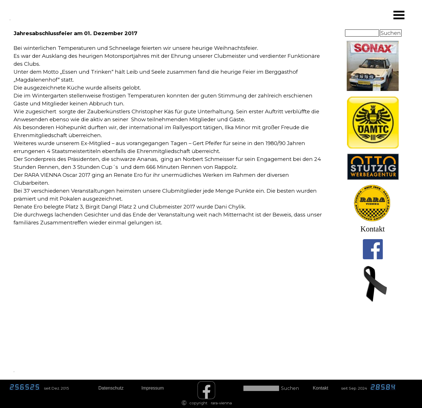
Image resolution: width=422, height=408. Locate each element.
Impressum (152, 388)
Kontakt (373, 229)
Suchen (391, 33)
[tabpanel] (169, 134)
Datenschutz (111, 388)
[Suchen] (362, 33)
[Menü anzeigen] (399, 15)
